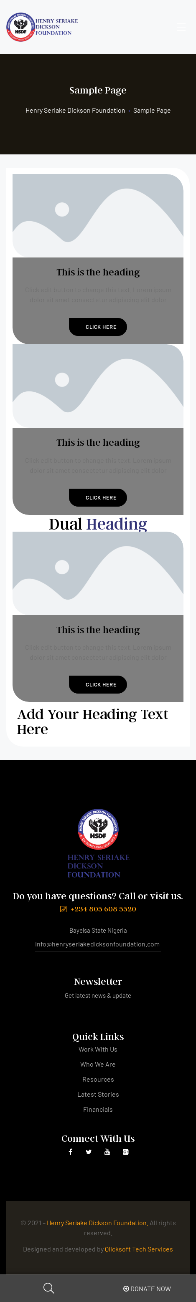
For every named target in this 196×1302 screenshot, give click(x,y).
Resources (98, 1079)
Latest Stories (98, 1094)
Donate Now (147, 1288)
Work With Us (98, 1049)
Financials (98, 1109)
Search (49, 1288)
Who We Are (98, 1064)
